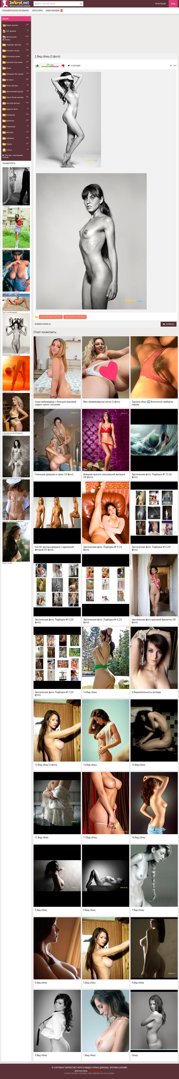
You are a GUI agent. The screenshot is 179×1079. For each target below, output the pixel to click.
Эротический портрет (12, 91)
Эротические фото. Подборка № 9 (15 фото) (102, 548)
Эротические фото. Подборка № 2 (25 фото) (54, 693)
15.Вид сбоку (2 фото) (46, 764)
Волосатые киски (11, 56)
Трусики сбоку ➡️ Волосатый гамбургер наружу (152, 403)
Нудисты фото (10, 109)
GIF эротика (9, 31)
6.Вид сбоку (41, 982)
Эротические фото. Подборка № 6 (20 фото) (151, 548)
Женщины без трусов (12, 74)
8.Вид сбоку (89, 910)
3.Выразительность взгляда (146, 692)
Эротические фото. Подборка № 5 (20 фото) (54, 621)
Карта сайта (37, 11)
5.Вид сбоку (89, 982)
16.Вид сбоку (90, 692)
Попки (6, 68)
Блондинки (8, 115)
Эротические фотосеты (9, 38)
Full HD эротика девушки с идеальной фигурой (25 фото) (54, 548)
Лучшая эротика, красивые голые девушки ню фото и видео (89, 1073)
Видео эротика (10, 25)
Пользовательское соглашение (15, 11)
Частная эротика (11, 103)
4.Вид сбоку (138, 982)
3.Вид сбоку (41, 1055)
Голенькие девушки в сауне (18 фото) (54, 474)
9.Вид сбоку (41, 910)
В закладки (74, 66)
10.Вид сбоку (138, 837)
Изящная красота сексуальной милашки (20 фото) (104, 475)
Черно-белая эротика (12, 97)
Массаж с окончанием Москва (12, 156)
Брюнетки (8, 120)
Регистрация (160, 4)
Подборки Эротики (11, 45)
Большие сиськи (10, 50)
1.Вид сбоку (89, 1055)
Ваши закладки (54, 10)
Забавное (8, 138)
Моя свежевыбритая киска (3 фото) (101, 401)
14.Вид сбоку (90, 764)
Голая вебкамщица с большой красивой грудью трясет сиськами (55, 403)
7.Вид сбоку (138, 910)
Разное (7, 144)
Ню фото (7, 80)
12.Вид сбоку (41, 837)
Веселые (7, 132)
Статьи (7, 150)
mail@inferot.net (96, 1071)
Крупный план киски (12, 62)
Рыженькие (8, 126)
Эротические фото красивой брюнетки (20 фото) (154, 621)
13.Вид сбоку (138, 764)
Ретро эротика (10, 85)
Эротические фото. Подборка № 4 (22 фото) (102, 621)
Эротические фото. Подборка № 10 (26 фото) (152, 475)
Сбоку (135, 1055)
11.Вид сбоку (90, 837)
